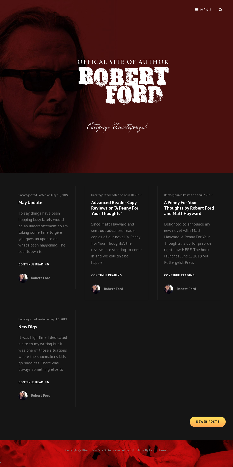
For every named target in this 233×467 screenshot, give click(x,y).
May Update (30, 202)
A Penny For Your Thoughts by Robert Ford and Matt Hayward (189, 208)
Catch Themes (158, 450)
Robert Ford (40, 277)
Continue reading (33, 264)
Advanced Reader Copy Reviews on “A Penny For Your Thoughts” (114, 208)
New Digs (27, 327)
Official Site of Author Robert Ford (110, 450)
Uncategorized (27, 195)
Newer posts (208, 422)
